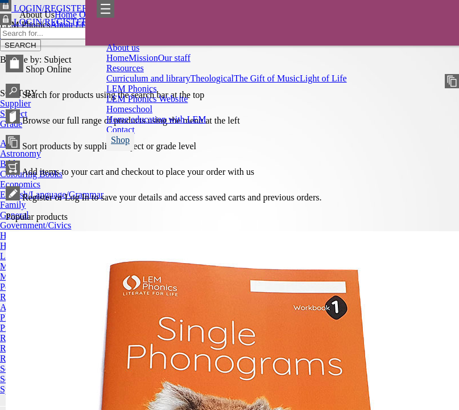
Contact (120, 129)
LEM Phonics (131, 88)
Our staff (174, 58)
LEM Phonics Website (147, 99)
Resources (125, 68)
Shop (120, 140)
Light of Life (323, 78)
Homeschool (129, 109)
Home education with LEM (156, 119)
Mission (143, 58)
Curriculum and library (148, 78)
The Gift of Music (267, 78)
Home (117, 58)
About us (122, 47)
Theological (212, 78)
